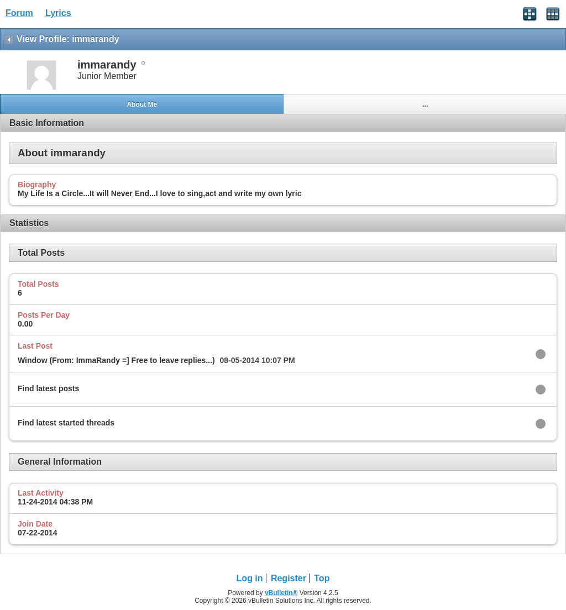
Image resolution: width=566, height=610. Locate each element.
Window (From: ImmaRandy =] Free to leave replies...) (116, 360)
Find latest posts (48, 388)
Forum (19, 13)
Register (288, 578)
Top (321, 578)
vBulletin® (281, 593)
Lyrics (58, 13)
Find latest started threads (66, 422)
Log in (250, 578)
